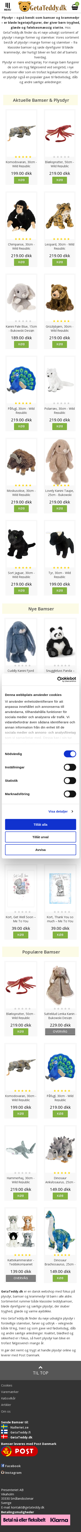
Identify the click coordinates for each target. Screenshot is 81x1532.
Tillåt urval (40, 837)
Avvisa (40, 849)
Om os (6, 1411)
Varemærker (10, 1392)
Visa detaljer (58, 811)
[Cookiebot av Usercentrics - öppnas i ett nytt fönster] (57, 679)
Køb (21, 180)
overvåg (60, 1031)
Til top (40, 1370)
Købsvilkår (8, 1398)
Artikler (6, 1405)
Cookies (6, 1385)
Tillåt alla (41, 824)
